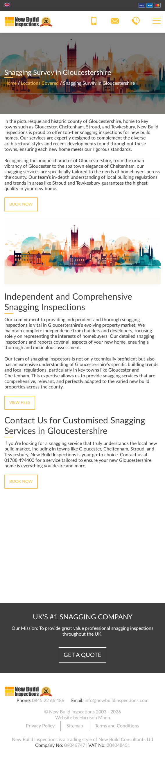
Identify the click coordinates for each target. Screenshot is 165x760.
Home (10, 83)
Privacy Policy (40, 726)
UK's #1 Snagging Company (82, 617)
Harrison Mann (94, 717)
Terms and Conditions (117, 726)
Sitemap (75, 726)
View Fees (19, 403)
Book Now (21, 204)
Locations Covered (40, 83)
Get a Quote (82, 655)
